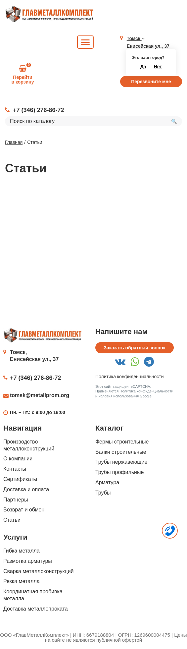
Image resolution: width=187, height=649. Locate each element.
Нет (158, 66)
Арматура (107, 482)
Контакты (14, 469)
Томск (136, 38)
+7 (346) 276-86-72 (38, 110)
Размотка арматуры (27, 561)
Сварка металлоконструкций (38, 571)
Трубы (103, 493)
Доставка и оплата (26, 489)
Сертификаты (20, 479)
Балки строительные (120, 452)
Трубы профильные (119, 472)
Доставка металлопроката (35, 609)
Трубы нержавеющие (121, 462)
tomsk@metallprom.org (39, 395)
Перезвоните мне (151, 81)
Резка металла (21, 581)
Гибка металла (21, 551)
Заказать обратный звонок (134, 347)
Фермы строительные (122, 441)
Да (143, 66)
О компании (17, 458)
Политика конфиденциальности (129, 376)
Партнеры (15, 499)
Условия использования (118, 396)
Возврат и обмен (23, 509)
